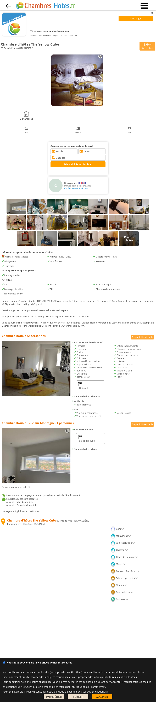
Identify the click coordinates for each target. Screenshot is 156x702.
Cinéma (119, 585)
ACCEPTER (102, 696)
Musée (118, 564)
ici (106, 691)
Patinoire (120, 599)
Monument (121, 535)
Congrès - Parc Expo (125, 571)
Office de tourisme (124, 556)
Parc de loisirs (122, 592)
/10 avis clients (147, 46)
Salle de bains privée (86, 396)
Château (119, 549)
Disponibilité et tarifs (142, 337)
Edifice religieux (123, 542)
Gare (117, 528)
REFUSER (78, 696)
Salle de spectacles (124, 578)
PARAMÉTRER (54, 696)
